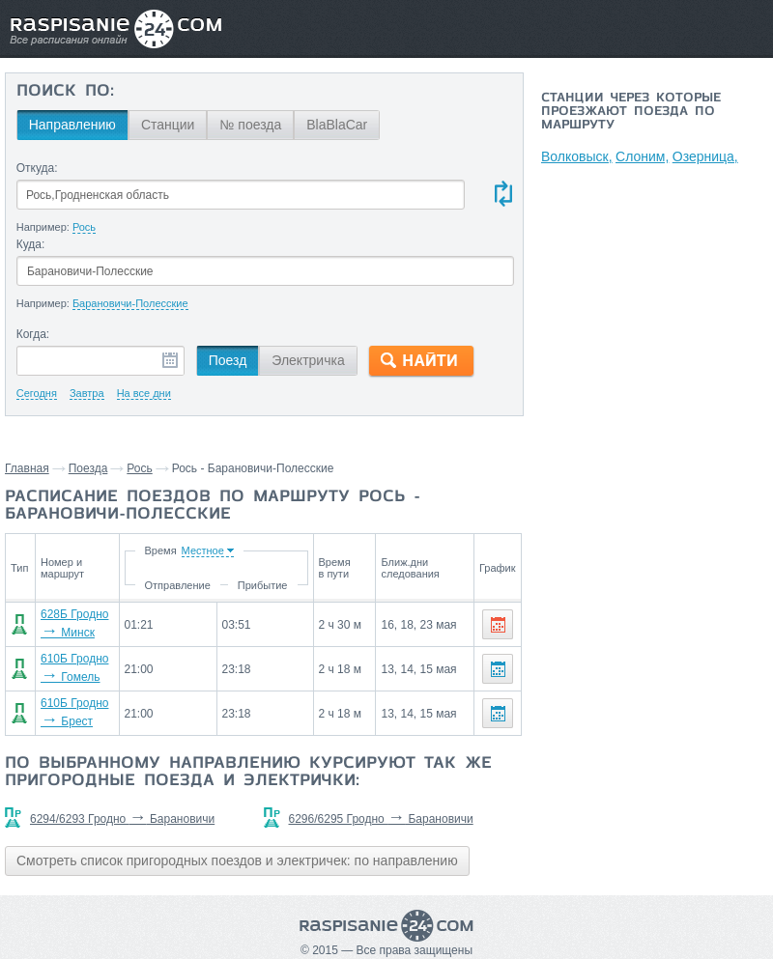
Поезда (88, 468)
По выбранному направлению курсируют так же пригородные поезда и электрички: (248, 772)
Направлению (72, 124)
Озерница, (707, 156)
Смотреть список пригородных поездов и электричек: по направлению (237, 860)
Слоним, (643, 156)
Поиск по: (65, 91)
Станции (168, 124)
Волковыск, (577, 156)
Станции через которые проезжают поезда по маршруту (631, 112)
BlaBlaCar (336, 124)
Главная (27, 468)
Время (163, 550)
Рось (139, 468)
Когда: (33, 334)
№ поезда (250, 124)
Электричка (308, 360)
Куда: (30, 244)
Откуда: (37, 168)
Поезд (228, 360)
